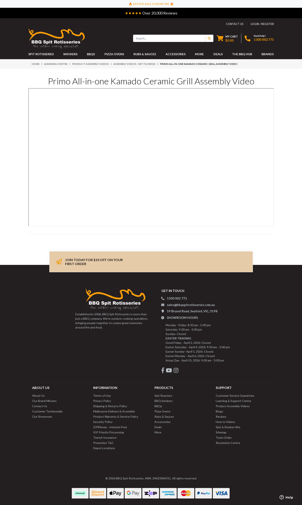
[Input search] (169, 38)
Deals (158, 427)
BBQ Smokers (163, 401)
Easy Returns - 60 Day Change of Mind (81, 13)
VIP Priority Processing (108, 432)
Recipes (221, 416)
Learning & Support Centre (233, 401)
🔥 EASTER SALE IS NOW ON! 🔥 (151, 4)
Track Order (224, 437)
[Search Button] (209, 38)
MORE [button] (199, 54)
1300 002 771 (264, 39)
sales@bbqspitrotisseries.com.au (191, 305)
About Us (38, 395)
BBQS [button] (91, 54)
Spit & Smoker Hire (228, 427)
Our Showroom (42, 416)
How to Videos (225, 422)
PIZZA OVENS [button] (114, 54)
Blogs (219, 411)
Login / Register (262, 24)
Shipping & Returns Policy (110, 406)
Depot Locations (104, 448)
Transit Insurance (104, 437)
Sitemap (221, 432)
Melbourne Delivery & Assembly (114, 411)
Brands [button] (267, 54)
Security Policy (102, 422)
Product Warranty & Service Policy (115, 416)
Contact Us (39, 406)
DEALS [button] (218, 54)
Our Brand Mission (44, 401)
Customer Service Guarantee (235, 395)
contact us (234, 24)
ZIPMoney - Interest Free (110, 427)
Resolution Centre (228, 443)
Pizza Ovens (162, 411)
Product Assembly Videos (233, 406)
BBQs (158, 406)
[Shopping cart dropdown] (227, 38)
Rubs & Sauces (164, 416)
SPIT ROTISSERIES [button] (41, 54)
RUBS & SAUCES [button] (144, 54)
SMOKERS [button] (70, 54)
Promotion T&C (103, 443)
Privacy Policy (102, 401)
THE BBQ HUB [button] (242, 54)
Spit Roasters (163, 395)
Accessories (162, 422)
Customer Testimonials (47, 411)
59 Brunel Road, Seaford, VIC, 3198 (192, 311)
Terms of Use (102, 395)
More (157, 432)
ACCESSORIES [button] (176, 54)
